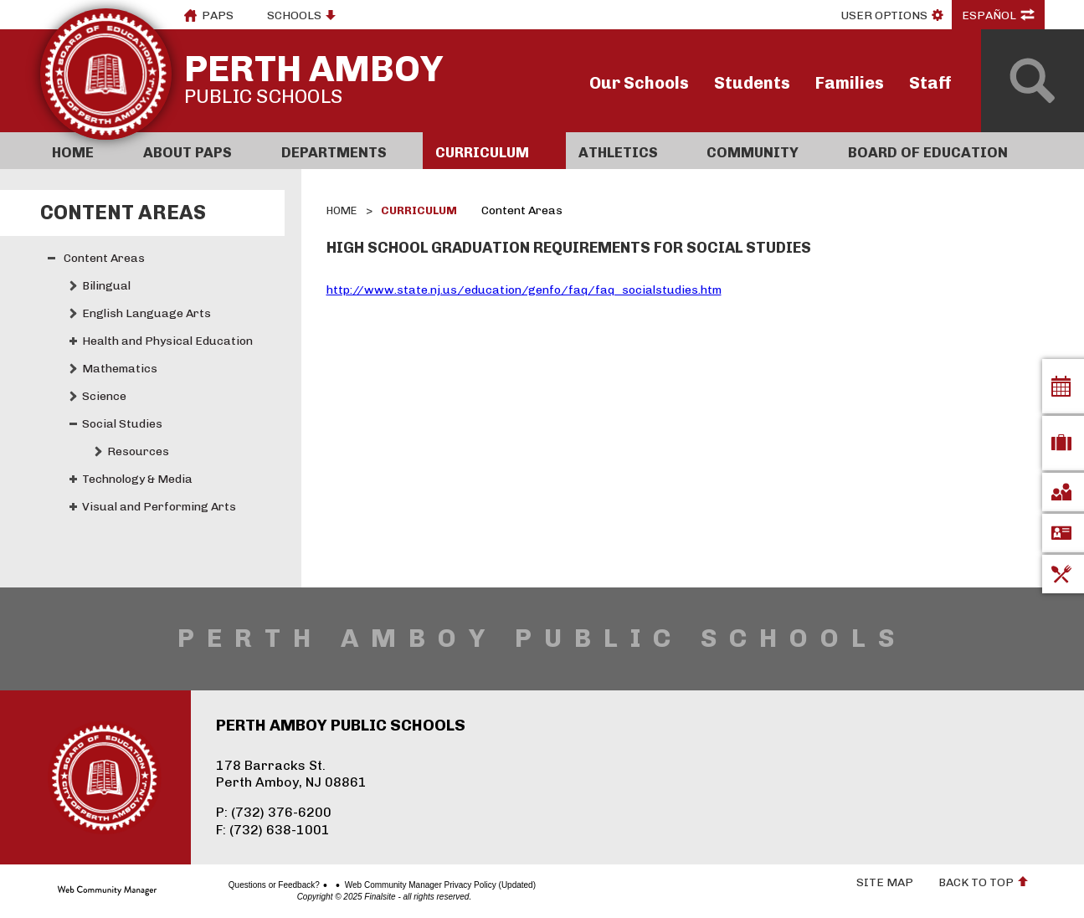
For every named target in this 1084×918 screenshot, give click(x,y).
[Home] (85, 150)
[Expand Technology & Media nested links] (73, 479)
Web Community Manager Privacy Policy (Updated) (380, 885)
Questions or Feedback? (215, 885)
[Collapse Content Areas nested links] (52, 258)
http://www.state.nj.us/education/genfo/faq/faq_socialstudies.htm (524, 290)
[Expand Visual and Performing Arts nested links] (73, 507)
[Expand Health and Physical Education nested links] (73, 341)
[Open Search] (1032, 80)
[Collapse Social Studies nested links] (73, 424)
